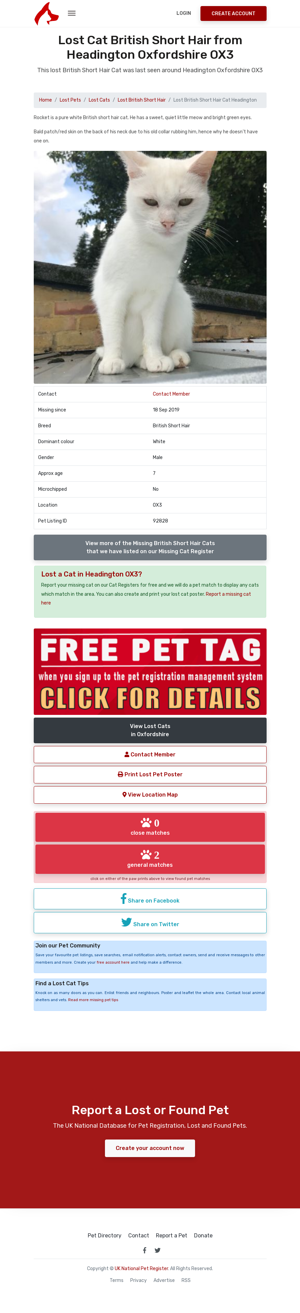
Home (45, 100)
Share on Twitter (150, 922)
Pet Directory (104, 1236)
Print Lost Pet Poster (150, 774)
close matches (150, 826)
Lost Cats (99, 100)
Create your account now (150, 1148)
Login (183, 13)
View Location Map (150, 795)
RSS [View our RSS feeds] (186, 1281)
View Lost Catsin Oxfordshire (150, 730)
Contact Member (171, 394)
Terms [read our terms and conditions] (117, 1281)
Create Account (233, 14)
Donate (203, 1236)
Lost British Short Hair (142, 100)
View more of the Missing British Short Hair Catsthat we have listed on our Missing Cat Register (150, 547)
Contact (138, 1236)
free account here (113, 962)
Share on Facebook (150, 898)
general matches (150, 858)
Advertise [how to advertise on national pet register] (164, 1281)
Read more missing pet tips (93, 1000)
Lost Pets (70, 100)
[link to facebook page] (144, 1250)
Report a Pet (171, 1236)
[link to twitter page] (157, 1250)
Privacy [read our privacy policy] (138, 1281)
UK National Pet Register (141, 1268)
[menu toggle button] (71, 13)
